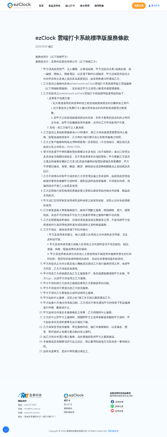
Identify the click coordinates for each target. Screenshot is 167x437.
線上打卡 (69, 5)
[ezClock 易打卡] (19, 5)
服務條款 (68, 408)
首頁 (41, 5)
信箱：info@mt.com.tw (29, 408)
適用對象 (97, 5)
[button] (139, 5)
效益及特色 (54, 5)
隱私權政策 (69, 412)
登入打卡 (68, 404)
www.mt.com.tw (32, 412)
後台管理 (83, 5)
